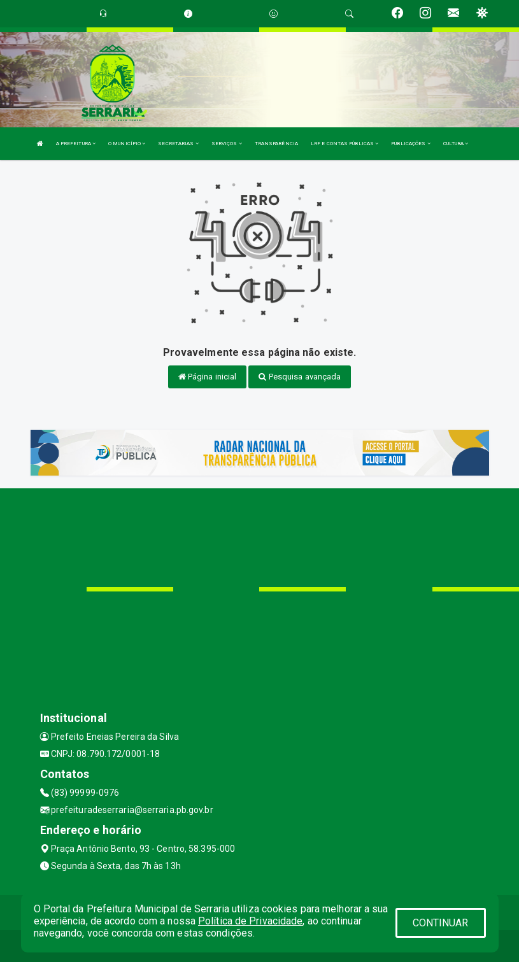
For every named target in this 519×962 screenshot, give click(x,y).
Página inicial (207, 376)
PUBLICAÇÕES (410, 143)
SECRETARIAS (178, 143)
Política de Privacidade (250, 921)
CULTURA (456, 143)
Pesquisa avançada (300, 376)
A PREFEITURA (76, 143)
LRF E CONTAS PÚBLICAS (344, 143)
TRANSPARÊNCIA (276, 143)
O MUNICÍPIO (126, 143)
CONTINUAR (441, 923)
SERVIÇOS (226, 143)
